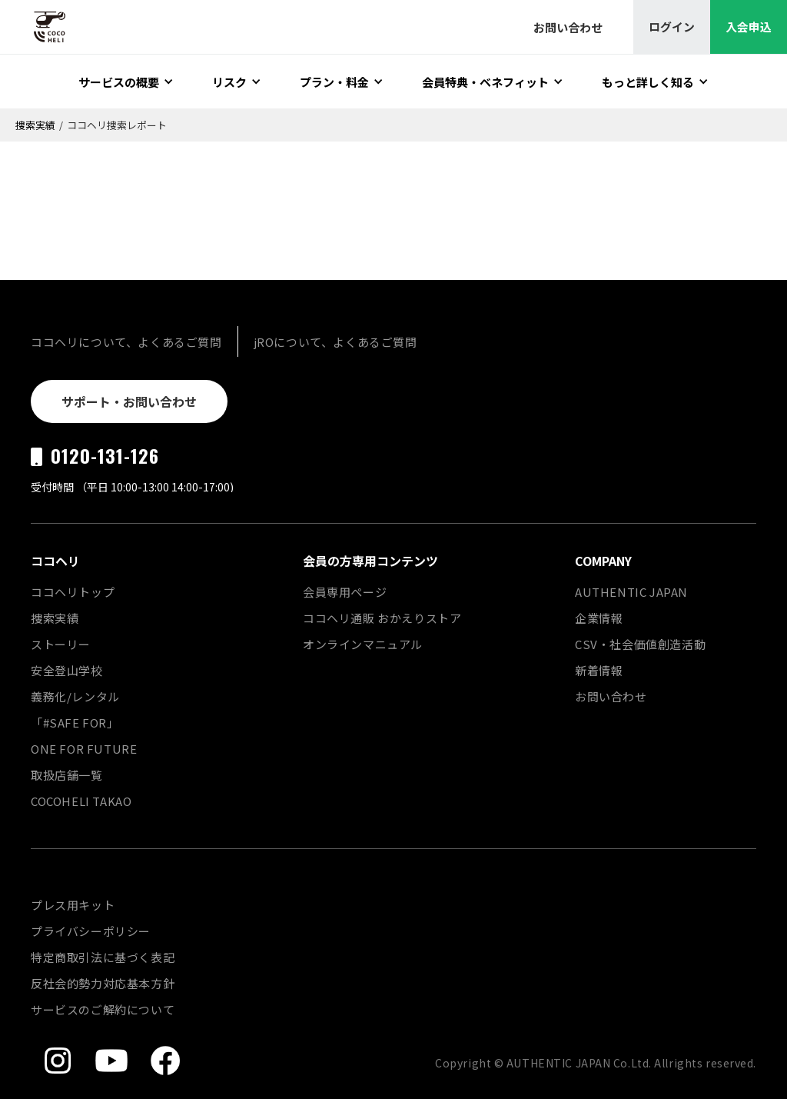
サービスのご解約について (102, 1009)
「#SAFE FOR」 (75, 722)
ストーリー (61, 644)
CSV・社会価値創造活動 (640, 644)
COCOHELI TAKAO (81, 801)
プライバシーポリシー (91, 931)
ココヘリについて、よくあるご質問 (126, 342)
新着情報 (599, 670)
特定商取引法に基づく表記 (102, 957)
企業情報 (599, 618)
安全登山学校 (67, 670)
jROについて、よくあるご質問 (335, 342)
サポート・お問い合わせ (129, 401)
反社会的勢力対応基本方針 (102, 983)
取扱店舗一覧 (67, 775)
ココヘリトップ (73, 592)
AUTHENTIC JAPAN (631, 592)
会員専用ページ (345, 592)
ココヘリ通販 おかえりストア (382, 618)
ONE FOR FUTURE (84, 749)
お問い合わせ (611, 696)
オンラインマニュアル (363, 644)
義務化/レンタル (75, 696)
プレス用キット (73, 905)
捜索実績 (35, 125)
